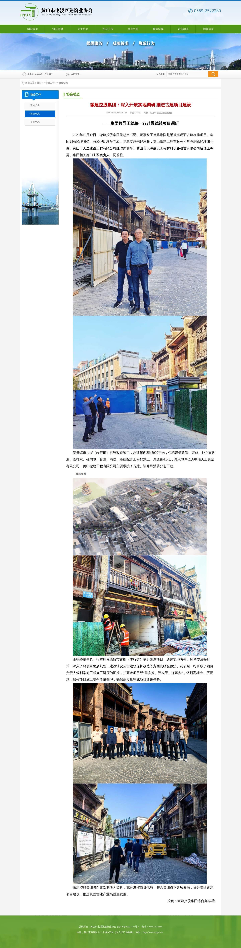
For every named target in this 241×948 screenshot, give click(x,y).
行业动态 (183, 29)
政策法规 (158, 29)
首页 (39, 83)
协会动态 (63, 83)
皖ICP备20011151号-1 (128, 926)
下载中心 (35, 122)
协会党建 (57, 29)
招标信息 (208, 29)
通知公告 (35, 105)
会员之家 (133, 29)
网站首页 (32, 29)
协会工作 (108, 29)
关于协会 (82, 29)
